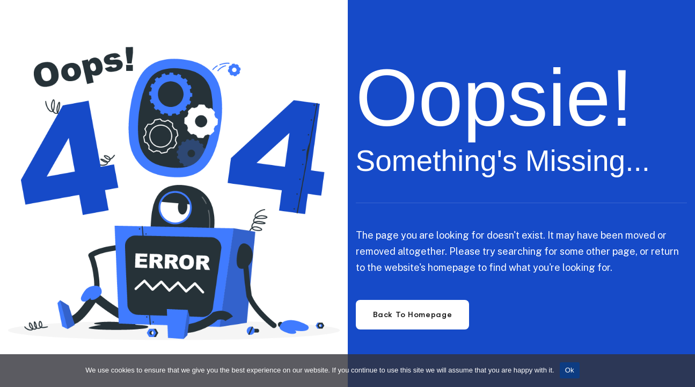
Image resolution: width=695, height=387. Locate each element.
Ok (569, 370)
